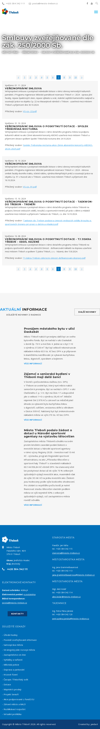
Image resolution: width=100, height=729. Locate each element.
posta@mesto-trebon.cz (43, 3)
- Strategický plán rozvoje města (18, 649)
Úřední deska (30, 52)
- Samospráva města (12, 644)
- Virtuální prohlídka (11, 714)
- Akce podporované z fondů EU (18, 699)
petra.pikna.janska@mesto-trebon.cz (70, 618)
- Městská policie (10, 664)
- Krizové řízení (10, 674)
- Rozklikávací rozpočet (13, 709)
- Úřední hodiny (10, 635)
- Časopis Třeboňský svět (15, 679)
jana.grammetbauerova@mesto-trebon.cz (73, 574)
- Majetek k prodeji (11, 689)
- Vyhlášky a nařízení (12, 659)
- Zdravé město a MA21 (14, 704)
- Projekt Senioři (10, 694)
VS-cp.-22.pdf (30, 111)
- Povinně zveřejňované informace (19, 639)
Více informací (33, 363)
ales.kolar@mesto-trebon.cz (66, 596)
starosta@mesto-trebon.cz (66, 553)
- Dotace (6, 684)
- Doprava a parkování (13, 669)
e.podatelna (30, 594)
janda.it (94, 724)
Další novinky (87, 312)
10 (75, 77)
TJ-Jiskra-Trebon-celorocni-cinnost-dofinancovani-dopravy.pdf (54, 258)
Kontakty (17, 613)
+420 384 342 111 (13, 3)
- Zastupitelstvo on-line (14, 654)
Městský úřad (10, 52)
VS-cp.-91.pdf (30, 186)
